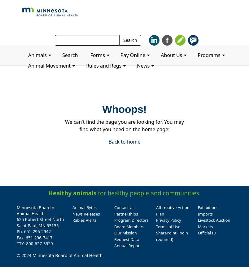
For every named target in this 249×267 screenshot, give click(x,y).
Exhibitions (208, 207)
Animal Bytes (84, 207)
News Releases (86, 214)
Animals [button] (37, 55)
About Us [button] (171, 55)
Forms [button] (97, 55)
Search (130, 40)
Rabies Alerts (84, 220)
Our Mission (125, 233)
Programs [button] (209, 55)
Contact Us (124, 207)
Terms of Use (168, 226)
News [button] (143, 65)
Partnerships (126, 214)
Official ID (207, 233)
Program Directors (131, 220)
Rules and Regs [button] (103, 65)
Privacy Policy (168, 220)
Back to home (125, 141)
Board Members (129, 226)
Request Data (126, 239)
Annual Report (127, 245)
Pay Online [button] (133, 55)
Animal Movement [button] (49, 65)
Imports (205, 214)
